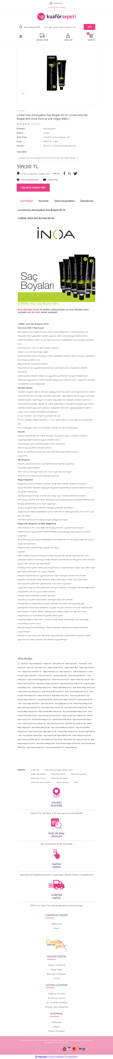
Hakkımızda (56, 924)
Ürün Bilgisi (26, 200)
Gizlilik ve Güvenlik (56, 993)
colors (76, 782)
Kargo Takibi (56, 969)
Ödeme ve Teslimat (56, 965)
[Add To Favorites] (28, 179)
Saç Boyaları (49, 128)
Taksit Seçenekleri (64, 200)
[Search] (68, 27)
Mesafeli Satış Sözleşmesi (56, 1007)
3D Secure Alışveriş (56, 998)
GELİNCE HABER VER (33, 187)
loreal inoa (35, 770)
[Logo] (56, 16)
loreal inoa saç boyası (59, 778)
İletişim (56, 928)
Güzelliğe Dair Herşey (56, 7)
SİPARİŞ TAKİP (42, 40)
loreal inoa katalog (38, 774)
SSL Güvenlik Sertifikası (56, 1002)
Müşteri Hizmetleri (56, 1031)
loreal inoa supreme (79, 774)
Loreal (21, 110)
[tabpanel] (56, 73)
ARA (89, 26)
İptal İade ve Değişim (56, 974)
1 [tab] (23, 94)
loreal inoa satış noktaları (41, 782)
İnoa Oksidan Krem (29, 309)
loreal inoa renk (62, 782)
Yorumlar (43, 200)
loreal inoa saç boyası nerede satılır (59, 770)
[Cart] (91, 37)
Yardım (56, 978)
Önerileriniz (86, 200)
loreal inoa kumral (38, 778)
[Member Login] (68, 37)
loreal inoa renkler (58, 774)
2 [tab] (26, 93)
